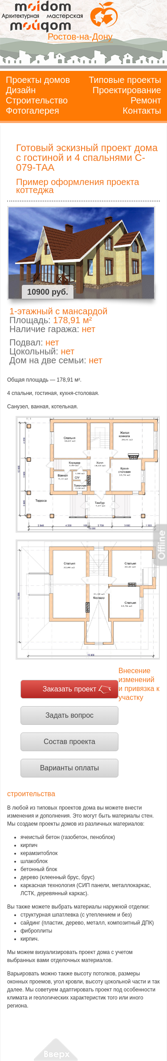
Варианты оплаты (69, 768)
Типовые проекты (125, 80)
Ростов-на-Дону (80, 36)
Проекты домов (38, 80)
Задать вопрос (69, 715)
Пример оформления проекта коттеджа (77, 186)
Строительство (37, 100)
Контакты (142, 111)
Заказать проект (70, 689)
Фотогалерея (32, 111)
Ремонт (145, 100)
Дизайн (21, 90)
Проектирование (127, 90)
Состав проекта (69, 741)
